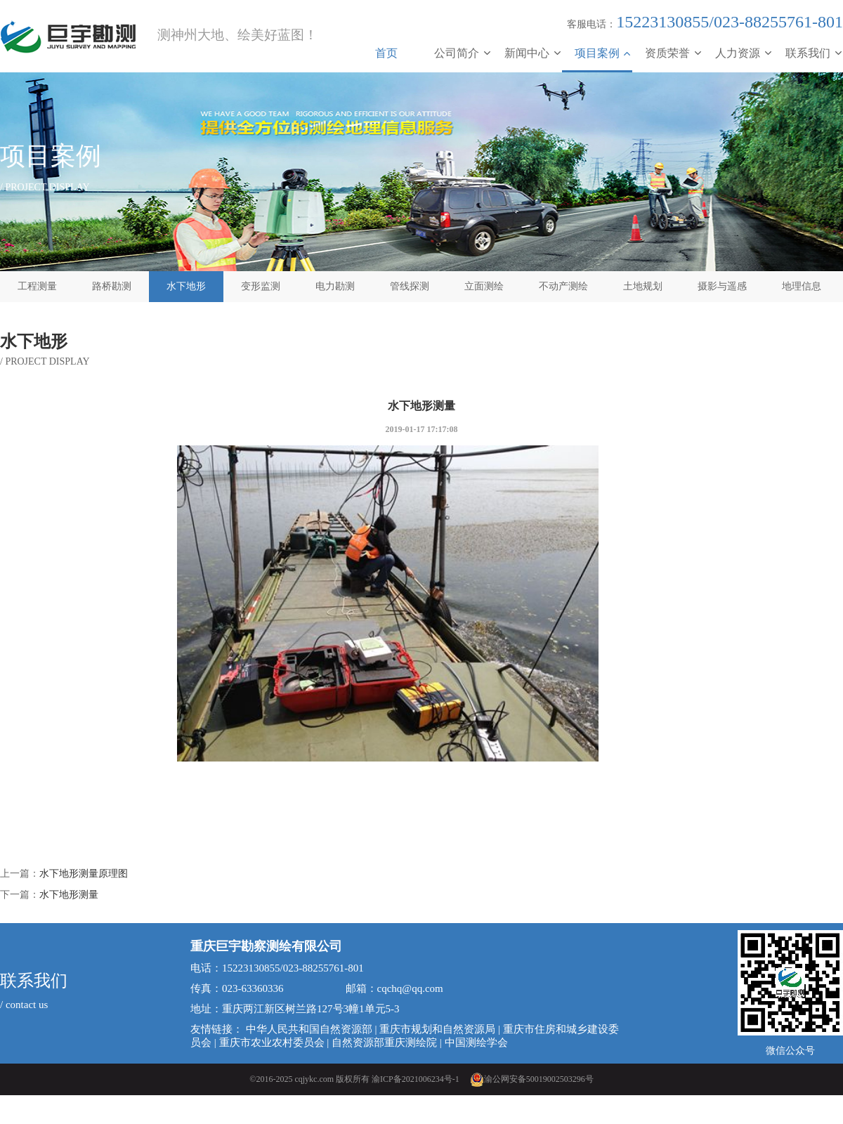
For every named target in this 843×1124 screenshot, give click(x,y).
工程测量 (37, 286)
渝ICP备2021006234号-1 (415, 1079)
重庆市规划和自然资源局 (437, 1029)
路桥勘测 (111, 286)
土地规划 (642, 286)
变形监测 (260, 286)
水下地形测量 (68, 894)
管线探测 (409, 286)
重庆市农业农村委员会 (272, 1042)
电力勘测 (335, 286)
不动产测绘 (563, 286)
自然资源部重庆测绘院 (384, 1042)
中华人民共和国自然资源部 (309, 1029)
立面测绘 (484, 286)
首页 (386, 53)
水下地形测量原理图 (83, 873)
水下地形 (186, 286)
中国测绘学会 (476, 1042)
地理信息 (801, 286)
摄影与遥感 (722, 286)
